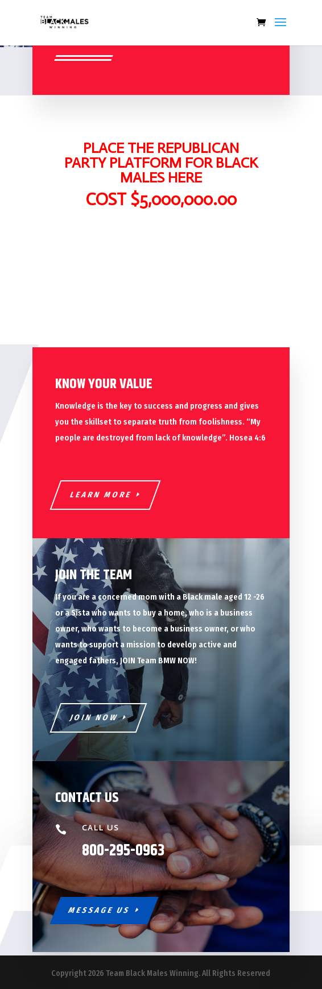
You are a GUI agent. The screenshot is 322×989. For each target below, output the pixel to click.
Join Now (93, 717)
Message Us (99, 910)
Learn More (100, 495)
